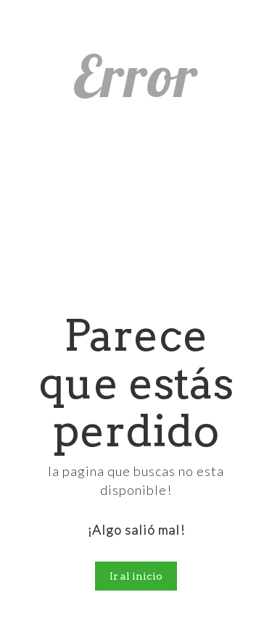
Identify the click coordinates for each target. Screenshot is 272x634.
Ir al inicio (136, 576)
